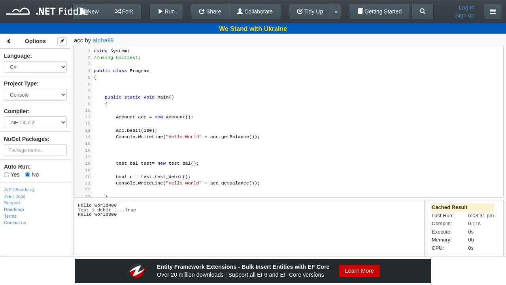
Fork (124, 11)
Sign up (464, 15)
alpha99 (103, 40)
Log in (466, 7)
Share (210, 11)
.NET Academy (19, 189)
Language (17, 56)
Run (166, 11)
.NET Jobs (14, 196)
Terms (10, 215)
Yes (11, 174)
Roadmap (14, 209)
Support (12, 202)
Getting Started (379, 11)
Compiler (16, 111)
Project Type (20, 83)
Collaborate (255, 11)
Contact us (15, 222)
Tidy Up (310, 11)
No (32, 174)
